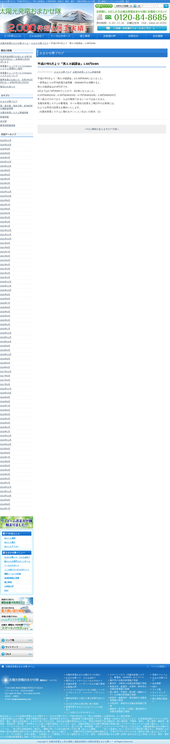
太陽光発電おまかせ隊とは (37, 37)
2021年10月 (5, 239)
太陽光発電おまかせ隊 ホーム (14, 43)
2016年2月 (5, 427)
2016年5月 (5, 414)
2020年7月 (5, 303)
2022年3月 (5, 217)
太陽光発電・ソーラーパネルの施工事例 (85, 684)
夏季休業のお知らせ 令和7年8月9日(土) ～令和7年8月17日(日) (16, 81)
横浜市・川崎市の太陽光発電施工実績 (128, 683)
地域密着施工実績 (11, 578)
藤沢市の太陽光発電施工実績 (124, 680)
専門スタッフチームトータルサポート (84, 681)
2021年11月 (5, 234)
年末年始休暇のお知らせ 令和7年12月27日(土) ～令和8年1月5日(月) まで (16, 59)
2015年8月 (5, 453)
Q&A (6, 590)
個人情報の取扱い (159, 700)
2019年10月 (5, 341)
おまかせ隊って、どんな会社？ (17, 557)
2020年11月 (5, 286)
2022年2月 (5, 222)
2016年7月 (5, 406)
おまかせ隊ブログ (39, 43)
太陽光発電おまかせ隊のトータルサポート (61, 37)
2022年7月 (5, 205)
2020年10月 (5, 290)
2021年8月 (5, 247)
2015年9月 (5, 449)
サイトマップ (158, 692)
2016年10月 (5, 393)
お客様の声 (9, 586)
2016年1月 (5, 431)
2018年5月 (5, 363)
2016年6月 (5, 410)
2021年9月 (5, 243)
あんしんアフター (11, 546)
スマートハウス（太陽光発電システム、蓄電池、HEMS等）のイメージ (127, 676)
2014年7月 (5, 508)
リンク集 (156, 689)
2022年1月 (5, 226)
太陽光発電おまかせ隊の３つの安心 (12, 37)
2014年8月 (5, 504)
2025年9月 (5, 149)
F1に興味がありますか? (98, 129)
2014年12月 (5, 487)
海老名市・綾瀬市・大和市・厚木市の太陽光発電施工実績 (128, 687)
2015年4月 (5, 470)
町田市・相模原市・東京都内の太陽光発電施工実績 (128, 699)
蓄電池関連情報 (7, 125)
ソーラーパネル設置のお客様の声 (109, 37)
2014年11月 (5, 491)
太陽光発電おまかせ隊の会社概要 (158, 37)
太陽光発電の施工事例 (85, 37)
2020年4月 (5, 316)
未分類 (3, 121)
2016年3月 (5, 423)
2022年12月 (5, 192)
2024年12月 (5, 162)
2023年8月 (5, 170)
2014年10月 (5, 496)
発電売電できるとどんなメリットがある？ (84, 708)
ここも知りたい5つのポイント (16, 570)
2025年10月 (5, 145)
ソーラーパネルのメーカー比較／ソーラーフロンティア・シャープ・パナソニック (85, 692)
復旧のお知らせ (7, 87)
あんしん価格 (9, 538)
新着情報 (4, 117)
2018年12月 (5, 354)
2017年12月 (5, 371)
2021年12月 (5, 230)
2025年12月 (5, 140)
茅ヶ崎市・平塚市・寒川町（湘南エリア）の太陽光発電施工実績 (128, 693)
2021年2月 (5, 273)
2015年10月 (5, 444)
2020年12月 (5, 282)
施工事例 (8, 582)
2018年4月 (5, 367)
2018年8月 (5, 359)
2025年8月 (5, 153)
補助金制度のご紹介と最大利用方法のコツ (85, 699)
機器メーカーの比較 (12, 574)
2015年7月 (5, 457)
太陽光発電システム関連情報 (14, 112)
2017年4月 (5, 380)
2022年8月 (5, 200)
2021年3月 (5, 269)
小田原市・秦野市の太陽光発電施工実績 (128, 704)
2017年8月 (5, 376)
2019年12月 (5, 333)
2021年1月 (5, 277)
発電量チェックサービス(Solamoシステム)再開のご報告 (16, 67)
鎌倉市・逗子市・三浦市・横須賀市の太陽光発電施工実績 (128, 710)
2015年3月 (5, 474)
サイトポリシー (159, 695)
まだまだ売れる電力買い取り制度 (82, 704)
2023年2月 (5, 187)
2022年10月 (5, 196)
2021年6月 (5, 256)
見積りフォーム (159, 675)
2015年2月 (5, 478)
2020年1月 (5, 329)
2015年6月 (5, 461)
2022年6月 (5, 209)
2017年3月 (5, 384)
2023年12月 (5, 166)
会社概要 (156, 683)
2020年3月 (5, 320)
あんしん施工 (9, 542)
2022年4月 (5, 213)
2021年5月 (5, 260)
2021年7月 (5, 252)
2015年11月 (5, 440)
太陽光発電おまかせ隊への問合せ (134, 37)
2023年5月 (5, 175)
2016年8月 (5, 401)
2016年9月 (5, 397)
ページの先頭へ (158, 666)
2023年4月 (5, 179)
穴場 (115, 129)
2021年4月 (5, 264)
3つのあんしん (13, 533)
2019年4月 (5, 350)
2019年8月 (5, 346)
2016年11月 (5, 389)
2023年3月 (5, 183)
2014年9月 (5, 500)
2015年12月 (5, 436)
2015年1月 (5, 483)
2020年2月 (5, 324)
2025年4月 (5, 157)
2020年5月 (5, 312)
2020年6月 (5, 307)
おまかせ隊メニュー (15, 553)
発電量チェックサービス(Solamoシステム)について (16, 74)
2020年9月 (5, 294)
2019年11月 (5, 337)
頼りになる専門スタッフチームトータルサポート (17, 563)
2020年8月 (5, 299)
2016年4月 (5, 419)
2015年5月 (5, 465)
